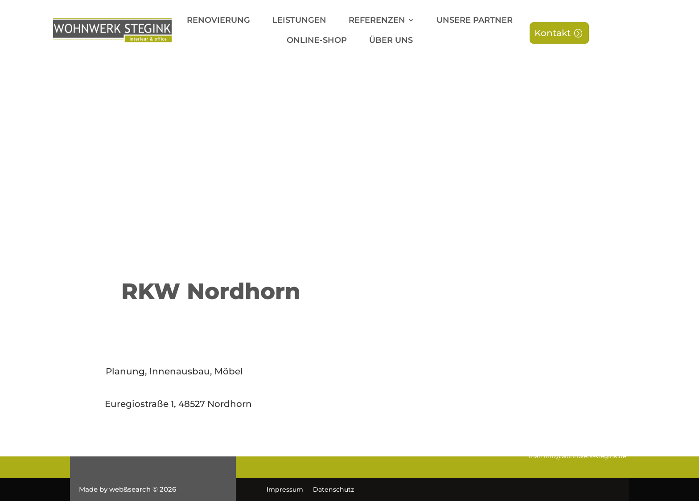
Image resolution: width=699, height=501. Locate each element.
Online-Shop (317, 41)
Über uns (391, 41)
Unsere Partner (474, 21)
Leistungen (299, 21)
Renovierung (218, 21)
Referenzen (377, 21)
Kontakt (553, 33)
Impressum (285, 489)
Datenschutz (333, 489)
